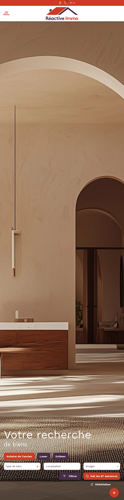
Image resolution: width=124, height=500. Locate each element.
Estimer (61, 456)
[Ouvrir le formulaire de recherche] (70, 476)
